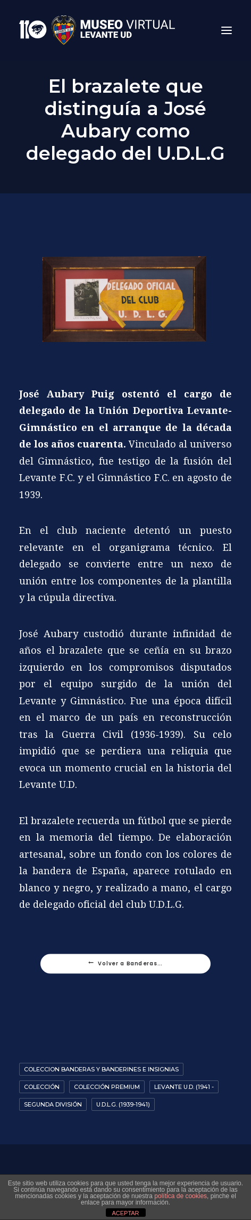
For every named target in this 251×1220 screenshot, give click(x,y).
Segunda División (53, 1104)
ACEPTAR (125, 1213)
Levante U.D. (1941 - (184, 1087)
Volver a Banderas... (125, 963)
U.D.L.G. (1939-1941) (123, 1104)
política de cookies (180, 1196)
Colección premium (107, 1087)
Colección (42, 1087)
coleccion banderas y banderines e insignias (101, 1069)
